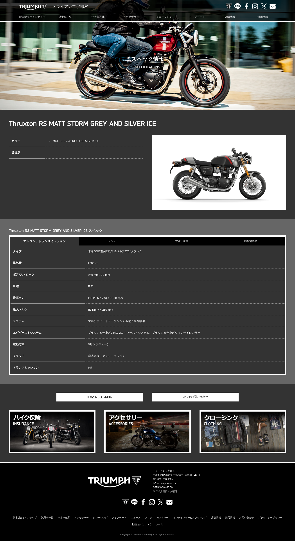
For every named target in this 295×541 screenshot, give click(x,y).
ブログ (148, 517)
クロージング (164, 16)
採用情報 (262, 16)
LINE (237, 6)
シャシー (113, 241)
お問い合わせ (246, 517)
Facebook (246, 6)
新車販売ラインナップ (25, 517)
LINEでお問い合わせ (195, 396)
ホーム (159, 524)
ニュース (135, 517)
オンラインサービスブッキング (190, 517)
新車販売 (32, 17)
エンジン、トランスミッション (44, 241)
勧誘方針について (141, 524)
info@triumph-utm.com (165, 483)
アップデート (197, 16)
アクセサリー (131, 16)
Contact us (272, 6)
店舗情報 (230, 16)
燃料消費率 (250, 241)
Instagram (255, 6)
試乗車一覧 (65, 16)
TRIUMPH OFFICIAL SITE (228, 6)
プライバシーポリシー (270, 517)
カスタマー (162, 517)
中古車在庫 (98, 16)
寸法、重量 (182, 241)
